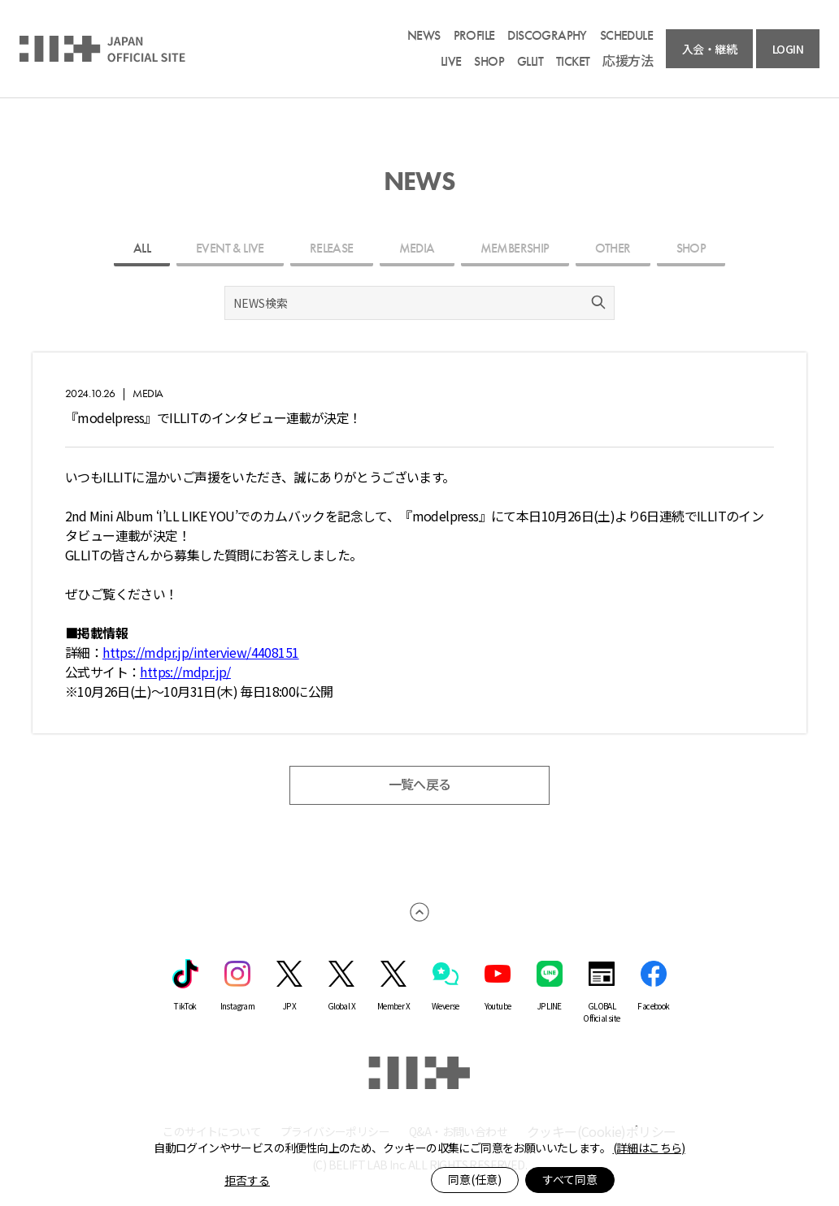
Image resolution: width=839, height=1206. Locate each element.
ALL (141, 248)
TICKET (572, 61)
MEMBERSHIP (515, 248)
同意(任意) (475, 1179)
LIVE (451, 61)
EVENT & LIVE (230, 248)
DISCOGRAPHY (546, 35)
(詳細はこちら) (649, 1147)
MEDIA (417, 248)
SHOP (489, 61)
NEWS (424, 35)
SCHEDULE (626, 35)
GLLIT (530, 61)
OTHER (613, 248)
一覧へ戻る (420, 784)
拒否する (247, 1180)
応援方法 (627, 61)
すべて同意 (570, 1179)
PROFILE (474, 35)
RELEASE (332, 248)
